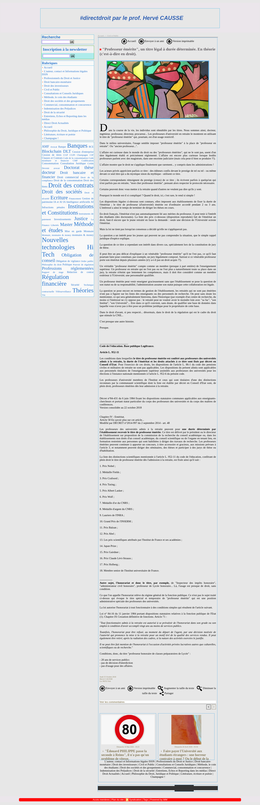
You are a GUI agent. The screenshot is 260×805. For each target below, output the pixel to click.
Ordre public (87, 261)
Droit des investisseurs (55, 85)
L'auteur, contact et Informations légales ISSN (65, 73)
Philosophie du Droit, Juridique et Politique (66, 130)
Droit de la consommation (68, 180)
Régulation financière (55, 280)
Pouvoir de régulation (83, 264)
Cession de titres (51, 154)
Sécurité (75, 284)
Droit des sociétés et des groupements (63, 100)
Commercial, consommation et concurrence (66, 104)
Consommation (50, 163)
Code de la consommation (75, 158)
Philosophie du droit (52, 264)
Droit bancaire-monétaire (56, 81)
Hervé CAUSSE (106, 679)
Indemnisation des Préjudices (59, 108)
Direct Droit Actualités (55, 123)
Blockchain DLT (56, 151)
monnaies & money (83, 235)
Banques (77, 145)
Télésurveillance (63, 291)
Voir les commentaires (112, 702)
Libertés (55, 225)
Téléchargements (145, 788)
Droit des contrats (71, 185)
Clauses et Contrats (52, 157)
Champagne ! (50, 138)
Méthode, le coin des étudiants (59, 97)
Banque (62, 146)
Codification (87, 160)
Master (66, 224)
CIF (92, 155)
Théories (83, 290)
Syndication (135, 799)
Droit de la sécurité (53, 112)
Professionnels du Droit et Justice (61, 78)
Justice (81, 218)
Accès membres (101, 799)
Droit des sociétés (62, 191)
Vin (43, 295)
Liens (165, 788)
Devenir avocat (51, 168)
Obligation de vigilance (68, 261)
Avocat (53, 146)
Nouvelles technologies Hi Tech (68, 247)
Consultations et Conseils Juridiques (62, 93)
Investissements (62, 219)
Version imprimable (180, 41)
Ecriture (59, 197)
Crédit (90, 163)
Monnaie (89, 231)
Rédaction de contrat (80, 272)
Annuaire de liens (184, 788)
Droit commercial (68, 177)
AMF (45, 146)
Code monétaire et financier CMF (68, 159)
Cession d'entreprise (83, 151)
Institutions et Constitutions (68, 209)
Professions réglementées (68, 268)
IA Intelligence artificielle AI (78, 201)
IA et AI (58, 202)
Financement (75, 198)
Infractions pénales (53, 207)
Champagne (82, 155)
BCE (91, 146)
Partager (167, 693)
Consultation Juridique (73, 163)
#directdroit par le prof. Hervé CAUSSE (131, 18)
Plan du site (206, 788)
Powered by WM (158, 799)
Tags (145, 799)
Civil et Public (51, 89)
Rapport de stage (52, 272)
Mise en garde (73, 231)
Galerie (126, 788)
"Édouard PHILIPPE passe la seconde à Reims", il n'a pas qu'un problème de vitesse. (125, 753)
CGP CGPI (69, 155)
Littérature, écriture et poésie (58, 134)
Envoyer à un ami (151, 41)
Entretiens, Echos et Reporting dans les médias (64, 118)
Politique (67, 264)
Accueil (47, 67)
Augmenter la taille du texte (176, 688)
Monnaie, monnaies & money (56, 235)
